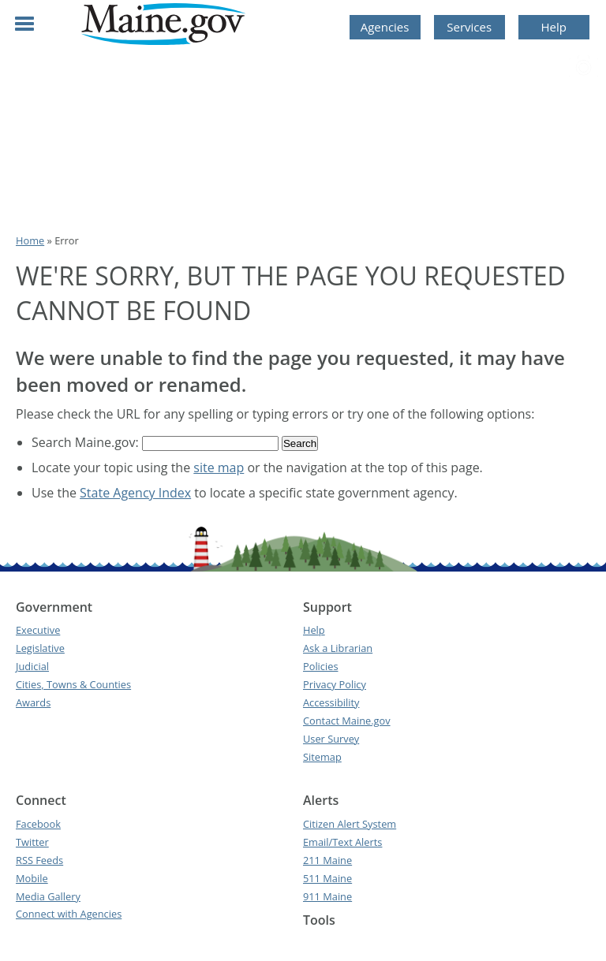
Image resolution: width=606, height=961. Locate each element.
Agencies (385, 27)
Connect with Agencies (69, 914)
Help (554, 27)
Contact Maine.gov (347, 720)
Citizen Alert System (349, 824)
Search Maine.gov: (87, 442)
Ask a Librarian (337, 648)
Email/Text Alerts (342, 842)
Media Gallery (48, 896)
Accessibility (331, 702)
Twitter (32, 842)
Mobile (32, 878)
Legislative (40, 648)
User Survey (331, 739)
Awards (33, 702)
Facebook (38, 824)
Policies (321, 666)
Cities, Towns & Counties (73, 684)
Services (469, 27)
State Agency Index (135, 492)
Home (30, 240)
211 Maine (327, 860)
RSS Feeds (39, 860)
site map (218, 467)
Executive (38, 630)
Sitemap (322, 757)
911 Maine (327, 896)
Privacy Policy (334, 684)
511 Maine (327, 878)
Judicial (32, 666)
